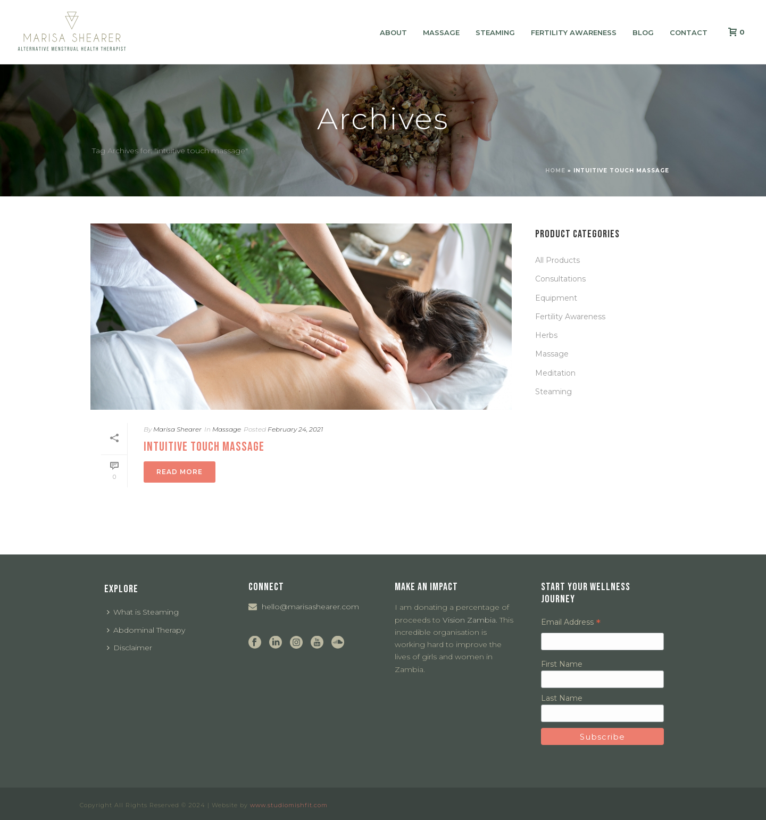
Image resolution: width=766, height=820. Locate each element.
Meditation (555, 373)
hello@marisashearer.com (310, 606)
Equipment (556, 298)
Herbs (546, 335)
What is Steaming (143, 612)
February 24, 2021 (295, 429)
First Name (561, 664)
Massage (441, 32)
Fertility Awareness (574, 32)
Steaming (495, 32)
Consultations (560, 279)
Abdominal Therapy (146, 630)
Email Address (571, 622)
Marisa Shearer (177, 429)
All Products (557, 260)
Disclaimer (129, 647)
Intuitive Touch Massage (204, 446)
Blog (643, 32)
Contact (688, 32)
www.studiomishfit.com (289, 805)
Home (555, 170)
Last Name (561, 698)
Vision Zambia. (470, 620)
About (393, 32)
